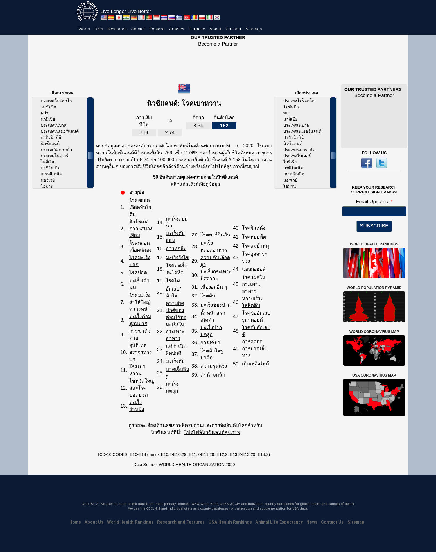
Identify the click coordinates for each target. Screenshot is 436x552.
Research (117, 29)
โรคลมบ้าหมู (255, 246)
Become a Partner (218, 44)
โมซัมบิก (48, 107)
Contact (233, 29)
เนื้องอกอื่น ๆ (213, 287)
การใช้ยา (210, 342)
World (84, 29)
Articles (176, 29)
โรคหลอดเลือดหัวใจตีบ (140, 207)
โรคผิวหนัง (253, 228)
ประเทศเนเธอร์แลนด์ (60, 131)
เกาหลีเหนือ (51, 174)
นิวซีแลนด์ (50, 143)
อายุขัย (136, 192)
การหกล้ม (176, 248)
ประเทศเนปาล (54, 125)
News (311, 522)
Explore (157, 29)
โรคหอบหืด (254, 237)
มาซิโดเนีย (50, 168)
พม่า (44, 113)
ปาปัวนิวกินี (51, 137)
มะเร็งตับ (175, 361)
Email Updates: (373, 202)
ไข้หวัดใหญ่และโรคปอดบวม (141, 388)
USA (98, 29)
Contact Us (332, 522)
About (215, 29)
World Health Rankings (130, 522)
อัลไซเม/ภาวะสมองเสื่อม (140, 229)
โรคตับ (207, 296)
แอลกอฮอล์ (253, 269)
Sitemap (254, 29)
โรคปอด (138, 272)
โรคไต (173, 281)
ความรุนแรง (213, 366)
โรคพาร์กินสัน (215, 235)
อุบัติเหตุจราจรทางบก (140, 352)
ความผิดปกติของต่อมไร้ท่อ (176, 310)
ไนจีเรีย (47, 161)
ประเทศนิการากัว (56, 149)
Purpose (197, 29)
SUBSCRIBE (374, 226)
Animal (138, 29)
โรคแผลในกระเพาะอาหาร (253, 284)
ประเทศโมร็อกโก (56, 100)
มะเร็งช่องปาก (215, 305)
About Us (94, 522)
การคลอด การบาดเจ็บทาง (255, 349)
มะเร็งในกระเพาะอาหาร (175, 331)
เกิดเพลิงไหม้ (255, 364)
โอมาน (47, 186)
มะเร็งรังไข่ (177, 257)
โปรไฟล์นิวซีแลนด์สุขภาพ (212, 432)
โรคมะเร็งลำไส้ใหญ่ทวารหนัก (139, 302)
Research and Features (181, 522)
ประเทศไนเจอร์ (54, 155)
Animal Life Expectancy (279, 522)
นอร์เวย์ (48, 180)
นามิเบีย (48, 119)
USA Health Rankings (230, 522)
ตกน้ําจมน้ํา (212, 375)
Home (75, 522)
